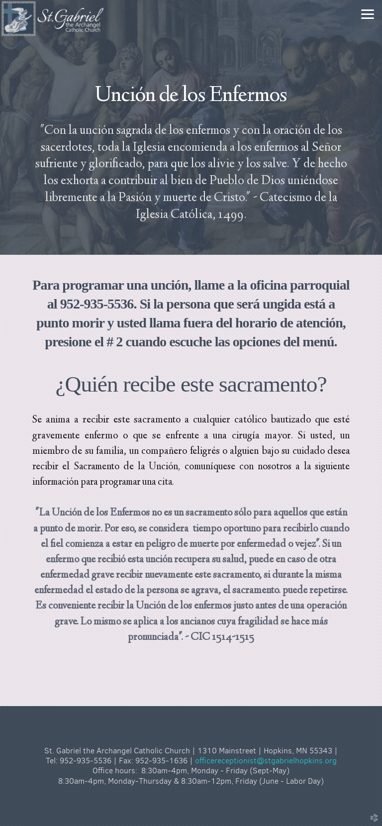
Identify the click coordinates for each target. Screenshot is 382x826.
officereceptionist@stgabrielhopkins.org (266, 760)
